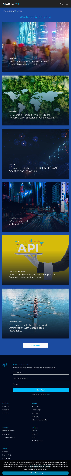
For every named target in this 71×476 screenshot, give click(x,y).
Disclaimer (6, 458)
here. (48, 394)
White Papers (37, 441)
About (34, 403)
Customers (36, 413)
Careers (5, 427)
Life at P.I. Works (8, 431)
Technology (36, 410)
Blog (34, 437)
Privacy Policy (7, 455)
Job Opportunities (9, 437)
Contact (5, 448)
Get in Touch (41, 390)
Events (34, 434)
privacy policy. (42, 469)
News (34, 431)
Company (35, 406)
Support (5, 452)
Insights (35, 427)
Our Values (6, 434)
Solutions (5, 406)
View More (35, 345)
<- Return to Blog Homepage (12, 11)
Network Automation (40, 420)
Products (5, 410)
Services (5, 413)
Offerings (5, 403)
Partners (35, 416)
